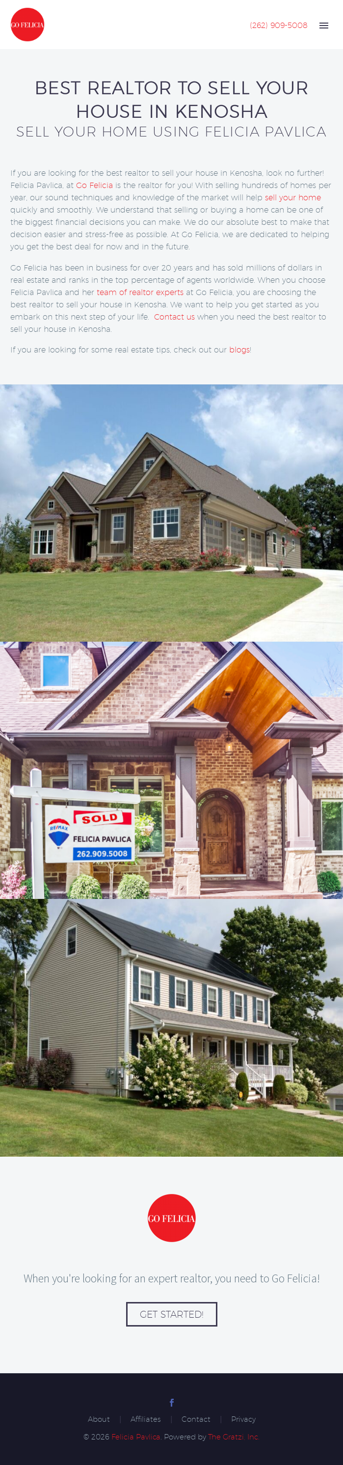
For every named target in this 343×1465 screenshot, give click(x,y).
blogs (239, 349)
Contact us (174, 317)
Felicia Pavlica (135, 1437)
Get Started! (172, 1314)
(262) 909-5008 (279, 25)
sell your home (293, 197)
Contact (196, 1419)
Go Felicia (94, 185)
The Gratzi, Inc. (234, 1437)
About (99, 1419)
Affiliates (146, 1419)
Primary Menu (323, 25)
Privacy (243, 1419)
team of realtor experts (140, 292)
